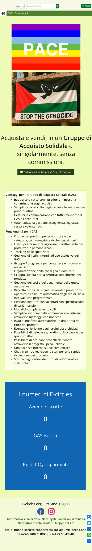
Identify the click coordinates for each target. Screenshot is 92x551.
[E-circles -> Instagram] (51, 513)
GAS (10, 13)
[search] (40, 6)
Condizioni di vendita (71, 519)
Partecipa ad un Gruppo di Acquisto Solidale (46, 171)
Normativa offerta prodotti (35, 523)
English (64, 504)
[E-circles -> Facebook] (40, 513)
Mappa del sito (64, 523)
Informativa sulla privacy (23, 519)
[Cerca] (20, 6)
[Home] (3, 13)
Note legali (49, 519)
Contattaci (21, 13)
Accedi (86, 5)
